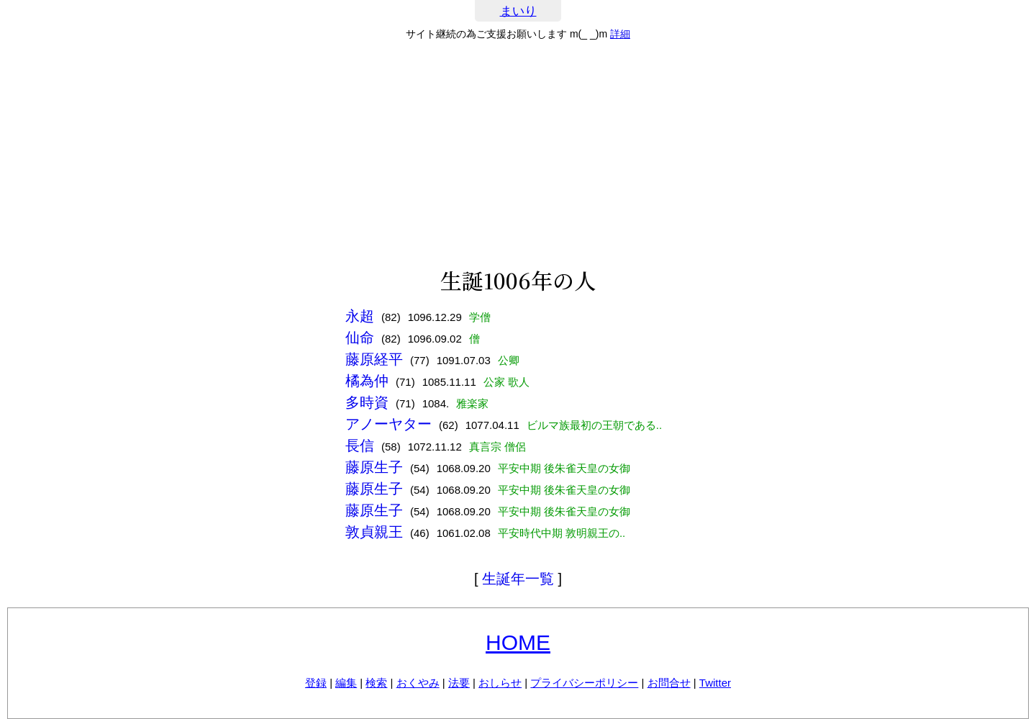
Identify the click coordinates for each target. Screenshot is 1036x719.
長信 (359, 445)
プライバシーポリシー (584, 683)
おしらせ (500, 683)
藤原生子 (374, 467)
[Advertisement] (518, 154)
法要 (459, 683)
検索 (376, 683)
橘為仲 (366, 381)
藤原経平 (374, 359)
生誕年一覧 (518, 579)
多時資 (366, 402)
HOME (518, 642)
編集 (346, 683)
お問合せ (669, 683)
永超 (359, 316)
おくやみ (418, 683)
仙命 (359, 337)
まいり (518, 11)
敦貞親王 (374, 532)
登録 (316, 683)
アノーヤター (388, 424)
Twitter (715, 683)
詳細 (620, 34)
